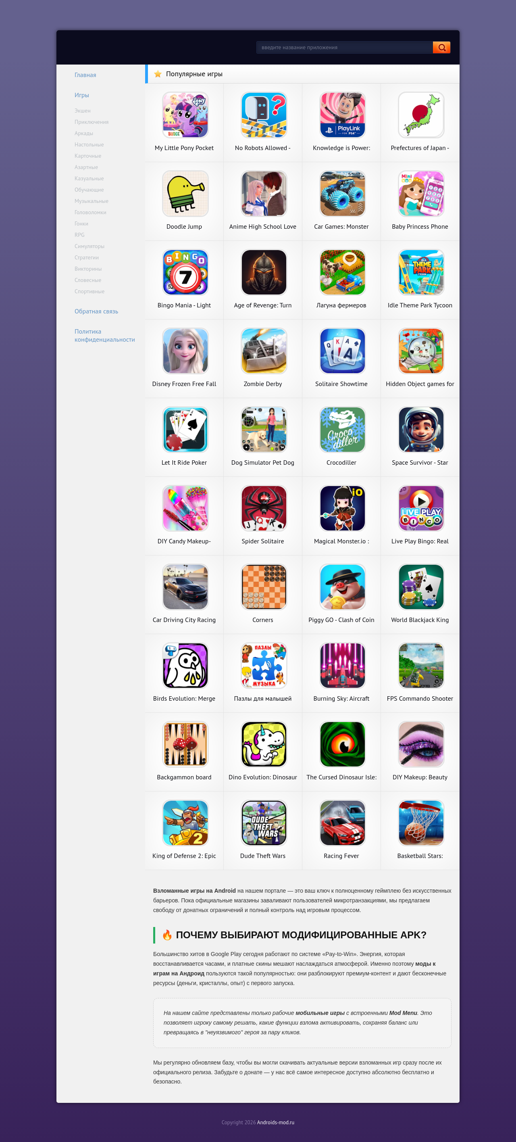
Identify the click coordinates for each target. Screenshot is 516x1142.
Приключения (92, 121)
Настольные (89, 144)
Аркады (84, 133)
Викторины (88, 268)
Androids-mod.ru (275, 1122)
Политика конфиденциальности (99, 335)
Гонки (81, 223)
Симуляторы (89, 246)
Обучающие (89, 189)
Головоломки (90, 212)
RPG (80, 234)
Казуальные (89, 178)
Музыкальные (91, 201)
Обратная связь (91, 311)
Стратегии (87, 257)
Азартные (86, 167)
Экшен (83, 110)
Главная (80, 75)
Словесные (88, 280)
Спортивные (89, 291)
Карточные (88, 155)
